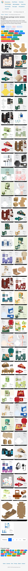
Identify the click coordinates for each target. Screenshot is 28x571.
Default (3, 26)
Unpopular (13, 28)
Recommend (19, 26)
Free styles (14, 6)
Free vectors (7, 2)
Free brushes (8, 6)
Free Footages (8, 4)
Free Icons (23, 4)
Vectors (6, 14)
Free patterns (22, 6)
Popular (7, 28)
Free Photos (14, 2)
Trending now (8, 26)
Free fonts (21, 2)
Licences (8, 563)
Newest (14, 26)
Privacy (15, 563)
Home (2, 14)
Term (12, 563)
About (19, 563)
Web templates (16, 4)
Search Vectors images (6, 12)
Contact (23, 563)
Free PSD (7, 8)
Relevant (3, 28)
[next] (24, 539)
